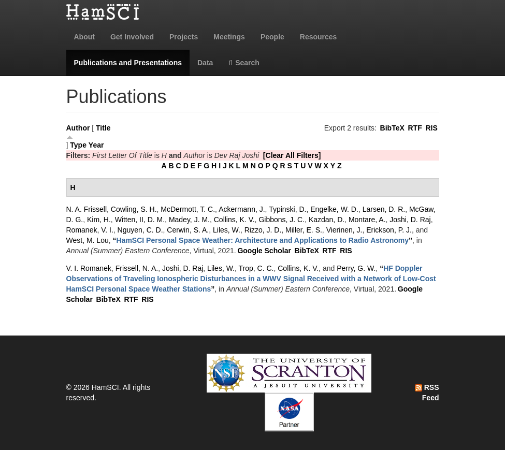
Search (243, 63)
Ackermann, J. (242, 209)
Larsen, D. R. (384, 209)
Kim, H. (99, 219)
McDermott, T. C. (188, 209)
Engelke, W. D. (334, 209)
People (272, 37)
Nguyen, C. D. (140, 230)
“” (263, 240)
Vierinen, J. (344, 230)
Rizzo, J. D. (263, 230)
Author (78, 128)
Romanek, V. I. (89, 230)
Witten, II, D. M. (140, 219)
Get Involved (132, 37)
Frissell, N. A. (137, 268)
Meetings (229, 37)
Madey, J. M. (189, 219)
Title (103, 128)
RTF (415, 128)
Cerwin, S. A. (188, 230)
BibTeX (392, 128)
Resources (318, 37)
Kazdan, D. (326, 219)
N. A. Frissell (86, 209)
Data (205, 63)
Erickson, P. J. (389, 230)
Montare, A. (367, 219)
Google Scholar (264, 250)
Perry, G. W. (356, 268)
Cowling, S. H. (134, 209)
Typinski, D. (287, 209)
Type (78, 145)
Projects (183, 37)
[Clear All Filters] (292, 155)
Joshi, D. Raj (409, 219)
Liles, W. (226, 230)
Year (96, 145)
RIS (431, 128)
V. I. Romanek (88, 268)
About (84, 37)
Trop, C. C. (256, 268)
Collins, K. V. (234, 219)
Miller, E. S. (303, 230)
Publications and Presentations (128, 63)
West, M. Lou (87, 240)
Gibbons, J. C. (281, 219)
